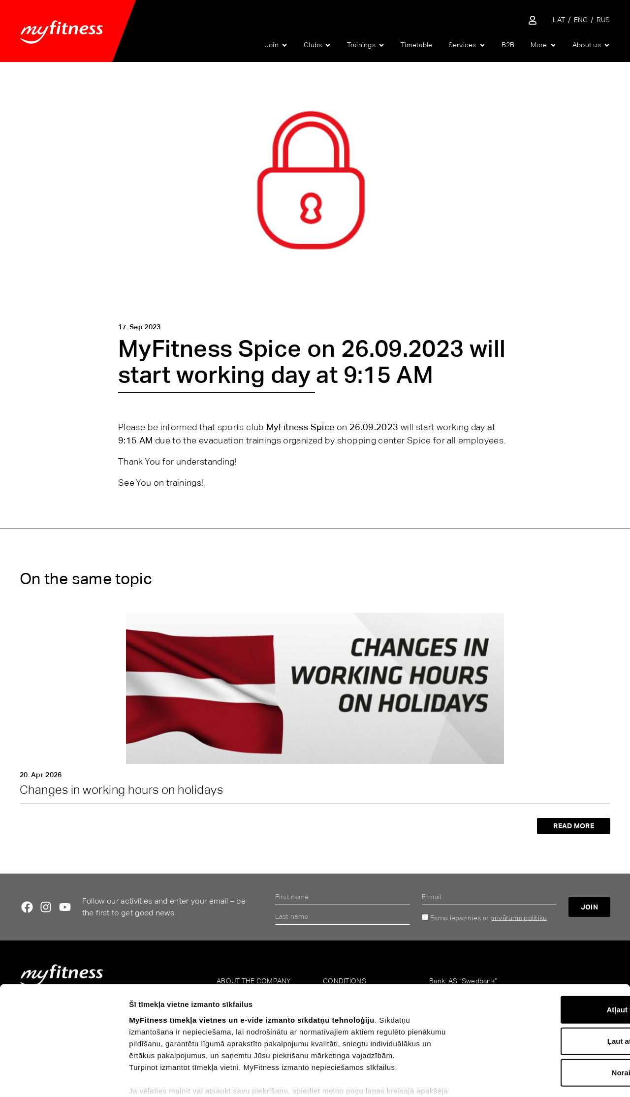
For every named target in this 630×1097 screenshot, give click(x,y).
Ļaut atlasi (548, 977)
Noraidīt (548, 1009)
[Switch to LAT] (559, 20)
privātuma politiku (518, 917)
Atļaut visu (548, 946)
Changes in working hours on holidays (121, 789)
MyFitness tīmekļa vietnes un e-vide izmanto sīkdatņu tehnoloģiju (252, 956)
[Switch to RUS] (603, 20)
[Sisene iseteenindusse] (532, 20)
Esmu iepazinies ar (488, 917)
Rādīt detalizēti (540, 1077)
